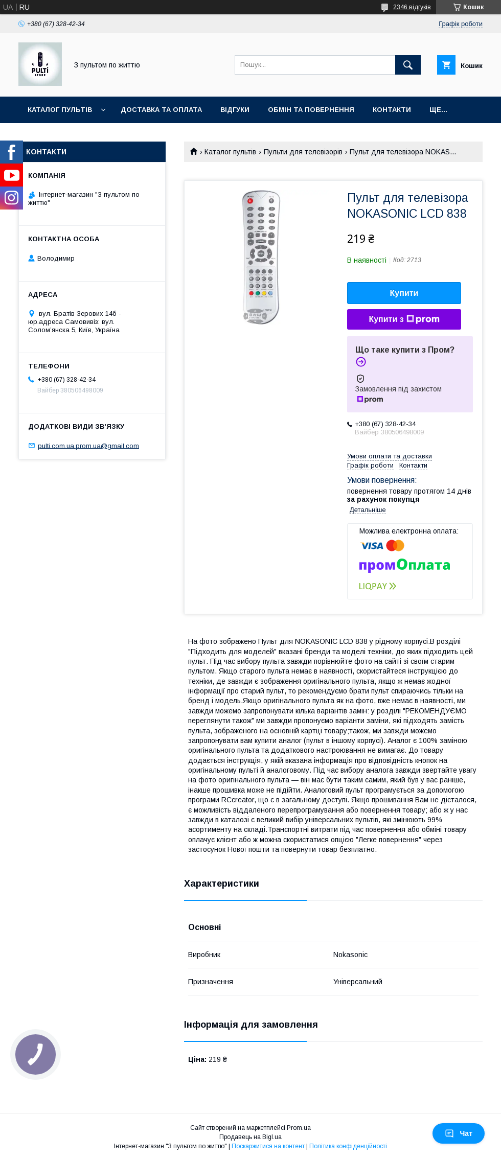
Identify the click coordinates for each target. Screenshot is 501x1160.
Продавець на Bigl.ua (250, 1137)
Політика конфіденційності (348, 1146)
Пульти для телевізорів (303, 152)
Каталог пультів (60, 109)
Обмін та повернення (311, 109)
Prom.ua (299, 1127)
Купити (404, 293)
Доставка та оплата (161, 109)
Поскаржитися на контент (268, 1146)
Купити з (404, 319)
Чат (458, 1133)
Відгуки (234, 109)
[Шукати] (408, 65)
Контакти (392, 109)
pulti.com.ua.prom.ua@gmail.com (88, 445)
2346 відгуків (412, 7)
